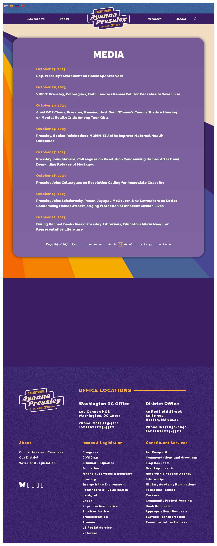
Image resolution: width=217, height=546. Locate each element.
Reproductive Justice (103, 506)
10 (88, 320)
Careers (153, 500)
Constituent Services (170, 430)
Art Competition (161, 441)
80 (147, 320)
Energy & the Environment (107, 479)
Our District (30, 446)
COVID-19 (91, 446)
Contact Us (35, 18)
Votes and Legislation (40, 452)
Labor (87, 500)
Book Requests (160, 517)
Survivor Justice (97, 511)
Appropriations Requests (169, 522)
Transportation (97, 517)
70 (142, 320)
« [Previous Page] (78, 320)
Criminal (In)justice (100, 452)
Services (154, 18)
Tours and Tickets (163, 495)
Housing (90, 473)
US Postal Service (99, 527)
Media (182, 18)
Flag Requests (159, 457)
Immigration (94, 495)
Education (92, 457)
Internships (156, 479)
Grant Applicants (162, 463)
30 (99, 320)
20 (93, 320)
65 (126, 320)
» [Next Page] (163, 320)
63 (114, 320)
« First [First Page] (70, 320)
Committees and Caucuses (44, 441)
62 (109, 320)
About (65, 18)
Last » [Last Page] (170, 320)
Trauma (89, 522)
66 (131, 320)
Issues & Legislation (105, 430)
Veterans (91, 533)
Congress (91, 441)
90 (153, 320)
